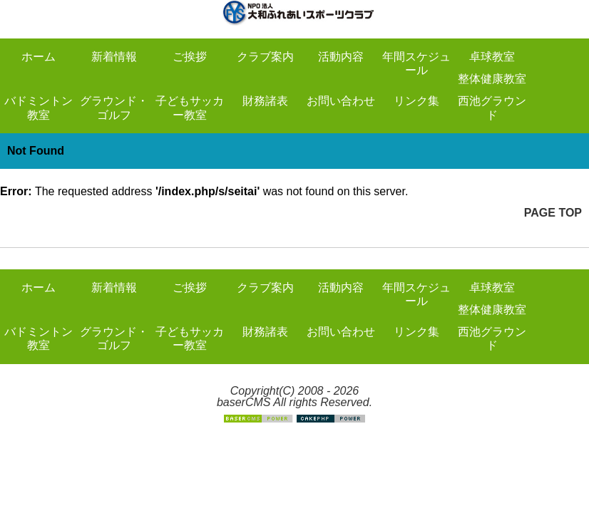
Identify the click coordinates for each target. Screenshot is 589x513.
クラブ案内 (265, 57)
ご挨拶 (190, 57)
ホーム (38, 57)
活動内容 (341, 57)
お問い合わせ (341, 101)
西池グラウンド (492, 107)
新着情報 (114, 57)
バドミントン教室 (38, 107)
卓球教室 (492, 57)
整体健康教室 (492, 79)
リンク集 (416, 101)
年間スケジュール (416, 63)
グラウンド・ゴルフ (114, 107)
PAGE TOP (553, 213)
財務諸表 (265, 101)
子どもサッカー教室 (189, 107)
